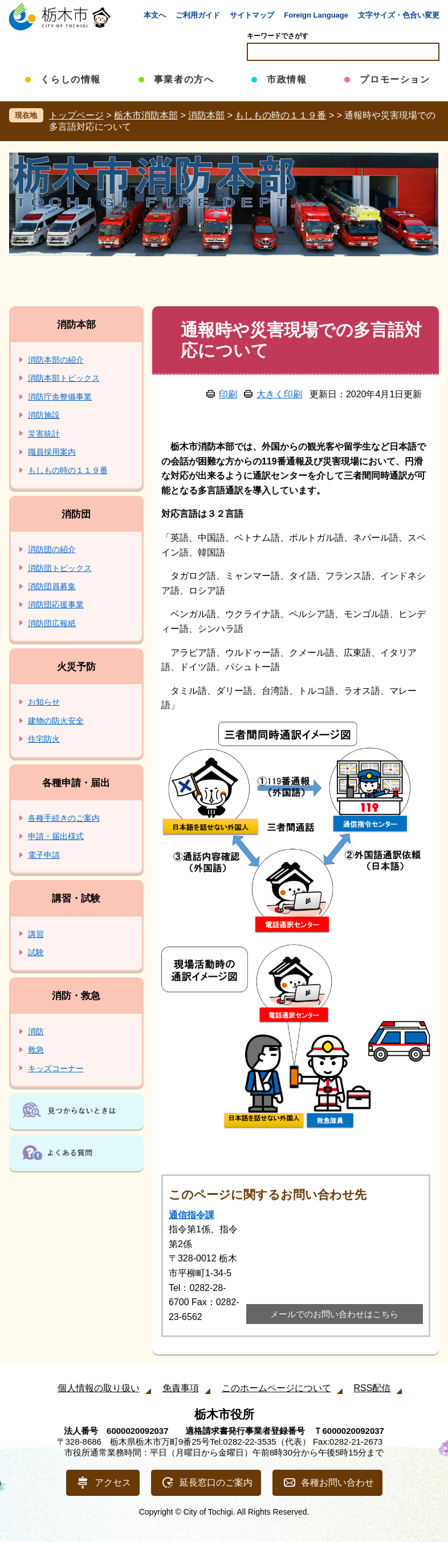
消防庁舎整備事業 (60, 396)
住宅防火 (44, 738)
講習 (36, 934)
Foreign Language (316, 15)
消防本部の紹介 (56, 359)
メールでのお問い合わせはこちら (334, 1314)
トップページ (76, 115)
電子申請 (44, 855)
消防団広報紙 (52, 623)
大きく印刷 (279, 394)
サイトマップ (252, 15)
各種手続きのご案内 (64, 818)
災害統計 (44, 433)
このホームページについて (276, 1388)
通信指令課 (191, 1215)
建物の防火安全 (56, 720)
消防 (36, 1031)
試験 (36, 952)
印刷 (228, 394)
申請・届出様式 (56, 836)
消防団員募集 (52, 586)
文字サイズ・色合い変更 (398, 15)
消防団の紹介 (52, 549)
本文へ (155, 15)
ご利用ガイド (198, 15)
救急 (36, 1049)
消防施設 (44, 415)
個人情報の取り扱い (99, 1388)
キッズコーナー (56, 1068)
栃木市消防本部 (146, 115)
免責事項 (180, 1388)
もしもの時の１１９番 (280, 115)
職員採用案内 (52, 452)
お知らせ (44, 701)
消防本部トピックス (64, 378)
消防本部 (206, 115)
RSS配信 (372, 1388)
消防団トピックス (60, 568)
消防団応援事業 (56, 604)
